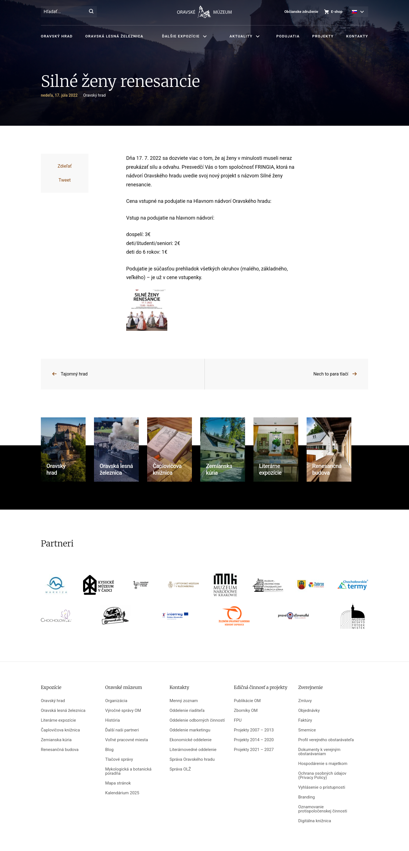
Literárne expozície (58, 720)
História (112, 720)
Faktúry (305, 720)
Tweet (64, 180)
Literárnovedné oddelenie (193, 750)
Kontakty (357, 36)
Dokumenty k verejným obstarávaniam (319, 752)
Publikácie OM (247, 701)
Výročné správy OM (123, 711)
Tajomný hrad (74, 374)
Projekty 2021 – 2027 (254, 750)
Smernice (307, 730)
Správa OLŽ (180, 769)
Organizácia (116, 701)
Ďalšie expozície (180, 36)
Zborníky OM (246, 711)
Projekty (322, 36)
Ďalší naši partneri (122, 730)
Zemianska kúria (56, 740)
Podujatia (288, 36)
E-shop (336, 11)
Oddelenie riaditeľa (187, 711)
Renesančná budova (60, 750)
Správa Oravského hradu (192, 759)
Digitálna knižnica (314, 821)
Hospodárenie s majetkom (322, 764)
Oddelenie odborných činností (197, 720)
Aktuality (241, 36)
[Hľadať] (91, 11)
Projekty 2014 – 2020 (254, 740)
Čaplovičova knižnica (60, 730)
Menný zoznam (184, 701)
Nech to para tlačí (330, 374)
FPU (237, 720)
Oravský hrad (57, 36)
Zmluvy (305, 701)
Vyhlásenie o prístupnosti (321, 787)
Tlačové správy (119, 759)
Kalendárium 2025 (122, 793)
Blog (109, 750)
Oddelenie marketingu (190, 730)
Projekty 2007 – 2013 (254, 730)
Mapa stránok (118, 783)
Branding (306, 797)
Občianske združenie (301, 11)
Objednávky (309, 711)
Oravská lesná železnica (114, 36)
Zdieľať (65, 166)
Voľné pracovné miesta (126, 740)
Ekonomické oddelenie (190, 740)
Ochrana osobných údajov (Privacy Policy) (322, 775)
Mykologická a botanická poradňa (128, 771)
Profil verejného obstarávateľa (326, 740)
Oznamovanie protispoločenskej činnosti (322, 809)
